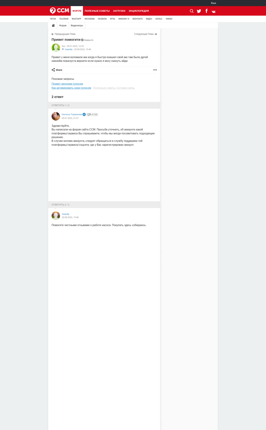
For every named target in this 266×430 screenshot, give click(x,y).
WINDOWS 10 (123, 19)
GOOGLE (158, 19)
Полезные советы (97, 11)
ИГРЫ (112, 19)
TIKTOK (53, 19)
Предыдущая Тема (65, 34)
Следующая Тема (144, 34)
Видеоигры (77, 25)
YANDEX (169, 19)
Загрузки (119, 11)
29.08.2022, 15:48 (82, 49)
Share (59, 70)
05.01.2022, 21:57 (70, 118)
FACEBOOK (102, 19)
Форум (76, 11)
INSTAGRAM (89, 19)
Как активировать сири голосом (71, 87)
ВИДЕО (149, 19)
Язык (213, 3)
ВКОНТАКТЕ (138, 19)
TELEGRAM (63, 19)
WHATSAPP (76, 19)
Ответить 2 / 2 (60, 204)
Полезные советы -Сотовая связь (114, 87)
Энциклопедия (139, 11)
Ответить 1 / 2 (60, 105)
